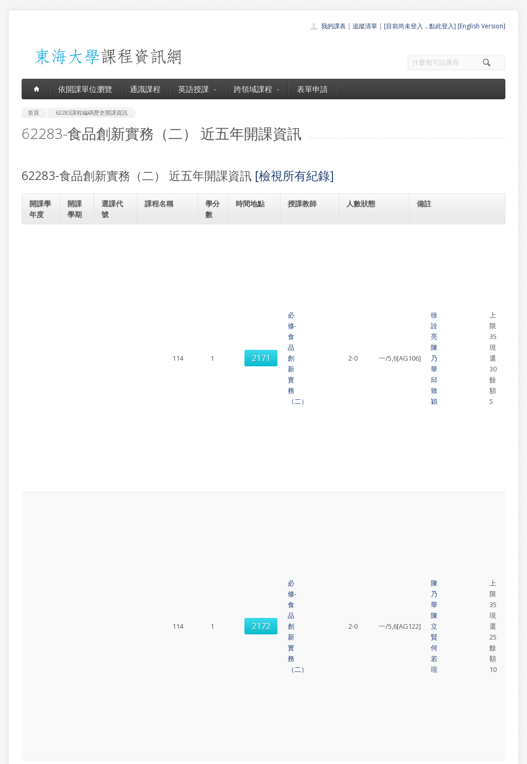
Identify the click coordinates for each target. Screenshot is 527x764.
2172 (115, 286)
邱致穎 (304, 250)
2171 (115, 245)
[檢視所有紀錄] (294, 175)
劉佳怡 (325, 491)
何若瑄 (304, 291)
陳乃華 (325, 239)
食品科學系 (441, 233)
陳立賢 (325, 280)
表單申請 (312, 89)
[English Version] (481, 26)
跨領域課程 (256, 89)
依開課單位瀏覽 (85, 89)
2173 (115, 497)
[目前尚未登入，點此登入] (420, 26)
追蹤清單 (365, 26)
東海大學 (30, 753)
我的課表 (333, 26)
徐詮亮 (304, 239)
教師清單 (236, 724)
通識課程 (145, 89)
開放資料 (236, 713)
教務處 (194, 753)
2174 (115, 549)
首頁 (230, 656)
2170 (115, 409)
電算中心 (161, 753)
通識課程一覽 (242, 679)
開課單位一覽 (242, 668)
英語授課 (197, 89)
